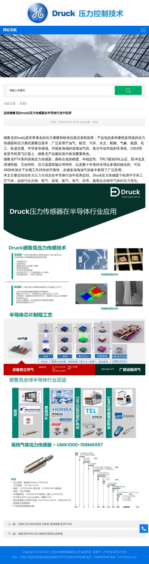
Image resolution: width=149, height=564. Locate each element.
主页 (22, 103)
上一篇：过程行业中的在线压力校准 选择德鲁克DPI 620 (40, 524)
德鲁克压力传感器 (38, 175)
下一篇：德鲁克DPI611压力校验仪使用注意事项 (35, 533)
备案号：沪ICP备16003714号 (110, 551)
